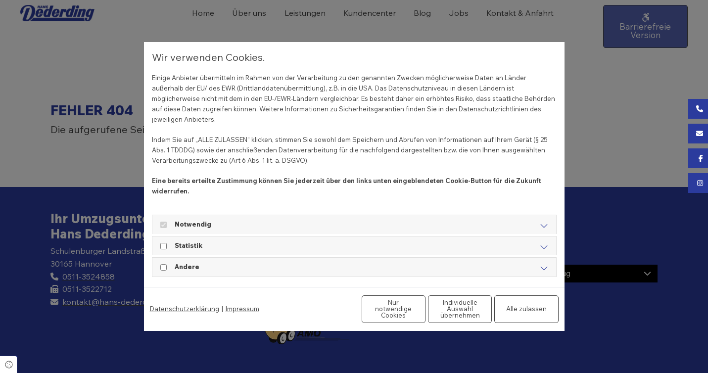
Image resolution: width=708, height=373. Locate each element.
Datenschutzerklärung (184, 309)
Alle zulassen (512, 309)
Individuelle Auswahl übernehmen (418, 309)
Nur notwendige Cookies (324, 309)
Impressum (242, 309)
